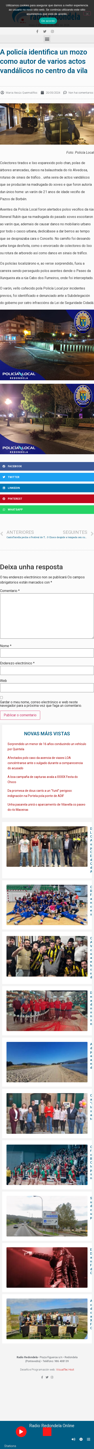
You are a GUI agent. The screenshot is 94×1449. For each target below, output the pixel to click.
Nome (5, 646)
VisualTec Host (65, 1369)
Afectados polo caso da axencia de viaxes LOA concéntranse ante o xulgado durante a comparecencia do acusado (45, 763)
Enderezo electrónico (17, 663)
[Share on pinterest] (47, 498)
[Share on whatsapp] (47, 509)
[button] (47, 38)
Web (3, 681)
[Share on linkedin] (47, 488)
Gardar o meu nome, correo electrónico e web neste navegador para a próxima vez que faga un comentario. (41, 704)
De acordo (48, 20)
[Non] (87, 13)
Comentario (10, 591)
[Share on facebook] (47, 466)
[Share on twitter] (47, 477)
